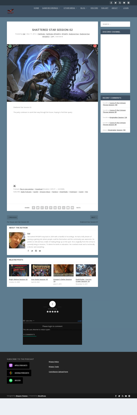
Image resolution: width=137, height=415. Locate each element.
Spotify (35, 208)
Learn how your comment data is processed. (66, 346)
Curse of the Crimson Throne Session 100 (114, 121)
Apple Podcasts (26, 208)
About (89, 25)
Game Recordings (25, 25)
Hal (24, 50)
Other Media (44, 25)
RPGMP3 (65, 50)
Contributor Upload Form (58, 388)
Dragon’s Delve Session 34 (62, 297)
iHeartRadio (64, 208)
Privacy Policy (54, 378)
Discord (69, 25)
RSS (86, 208)
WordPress (42, 412)
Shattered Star (74, 50)
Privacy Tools (54, 383)
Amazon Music (45, 208)
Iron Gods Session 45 (39, 296)
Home (11, 25)
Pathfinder (41, 50)
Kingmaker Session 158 (116, 147)
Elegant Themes (22, 412)
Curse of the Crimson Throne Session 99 (114, 128)
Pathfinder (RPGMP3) (53, 50)
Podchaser (73, 208)
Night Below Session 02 (18, 296)
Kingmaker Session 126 (118, 134)
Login (100, 25)
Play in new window (27, 206)
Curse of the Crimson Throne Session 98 (114, 140)
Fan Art (79, 25)
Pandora (55, 208)
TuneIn (81, 208)
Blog (57, 25)
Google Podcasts (19, 389)
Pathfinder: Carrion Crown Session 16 (84, 297)
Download (38, 206)
